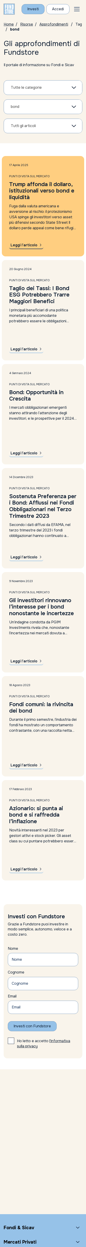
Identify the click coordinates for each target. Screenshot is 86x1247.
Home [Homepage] (9, 24)
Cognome (16, 972)
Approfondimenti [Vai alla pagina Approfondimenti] (53, 24)
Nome (13, 948)
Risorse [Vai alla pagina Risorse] (26, 24)
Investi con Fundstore (32, 1026)
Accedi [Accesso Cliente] (58, 9)
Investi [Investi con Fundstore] (33, 9)
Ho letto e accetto (43, 1043)
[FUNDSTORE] (9, 9)
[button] (76, 9)
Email (12, 996)
